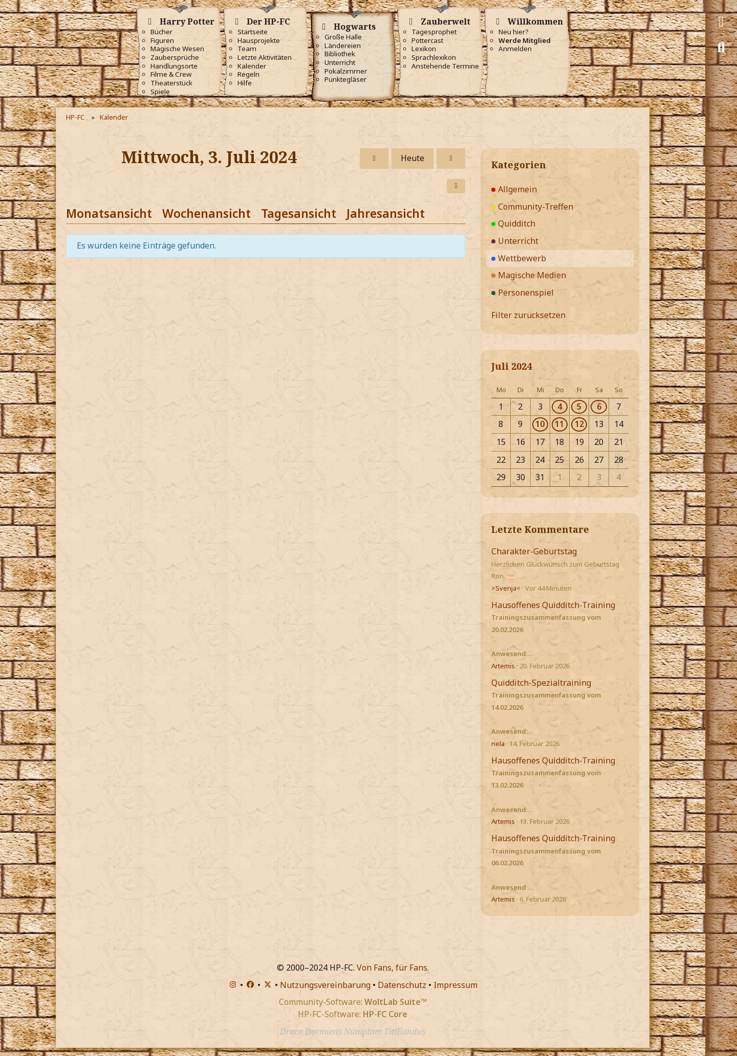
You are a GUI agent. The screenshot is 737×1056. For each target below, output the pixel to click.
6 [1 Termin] (599, 406)
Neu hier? (513, 32)
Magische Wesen (177, 48)
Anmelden (515, 48)
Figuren (162, 40)
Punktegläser (345, 79)
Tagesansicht (298, 213)
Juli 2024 (511, 366)
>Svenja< (506, 588)
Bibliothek (339, 54)
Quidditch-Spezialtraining (541, 682)
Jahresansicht (385, 213)
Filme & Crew (170, 74)
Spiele (160, 91)
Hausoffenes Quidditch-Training (553, 605)
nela (498, 743)
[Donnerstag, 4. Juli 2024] (451, 158)
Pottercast (427, 40)
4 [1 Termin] (559, 406)
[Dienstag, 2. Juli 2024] (374, 158)
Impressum (455, 985)
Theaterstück (171, 83)
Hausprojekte (258, 40)
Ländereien (342, 45)
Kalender (251, 66)
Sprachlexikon (433, 57)
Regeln (248, 74)
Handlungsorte (174, 66)
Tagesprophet (434, 32)
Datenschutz (402, 985)
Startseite (252, 32)
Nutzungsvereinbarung (325, 985)
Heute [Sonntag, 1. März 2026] (412, 158)
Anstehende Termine (445, 66)
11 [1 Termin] (559, 424)
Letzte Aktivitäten (264, 57)
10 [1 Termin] (540, 424)
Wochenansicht (206, 213)
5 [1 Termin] (579, 406)
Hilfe (244, 83)
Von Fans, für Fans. (393, 967)
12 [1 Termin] (579, 424)
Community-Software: (353, 1001)
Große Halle (343, 37)
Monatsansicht (109, 213)
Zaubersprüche (174, 57)
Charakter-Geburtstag (534, 551)
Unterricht (339, 62)
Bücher (161, 32)
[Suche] (721, 47)
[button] (456, 186)
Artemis (503, 665)
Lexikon (423, 48)
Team (246, 48)
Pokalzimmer (345, 71)
